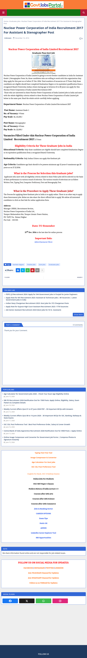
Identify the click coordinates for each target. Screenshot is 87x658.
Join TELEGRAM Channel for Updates (43, 573)
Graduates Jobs (14, 21)
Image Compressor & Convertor (43, 457)
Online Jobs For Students (43, 479)
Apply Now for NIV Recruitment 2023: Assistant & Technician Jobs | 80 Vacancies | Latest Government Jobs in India (41, 299)
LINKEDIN (59, 568)
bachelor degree (18, 265)
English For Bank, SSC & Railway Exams (43, 474)
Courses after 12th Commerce (43, 504)
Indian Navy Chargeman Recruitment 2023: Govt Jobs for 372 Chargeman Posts (37, 303)
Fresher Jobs (31, 265)
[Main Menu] (3, 12)
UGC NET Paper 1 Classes (43, 484)
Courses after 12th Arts (43, 494)
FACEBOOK (28, 568)
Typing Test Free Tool (43, 453)
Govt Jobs (42, 265)
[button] (83, 12)
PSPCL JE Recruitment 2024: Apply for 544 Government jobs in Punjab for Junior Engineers (41, 294)
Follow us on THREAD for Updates (43, 583)
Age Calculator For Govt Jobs (43, 462)
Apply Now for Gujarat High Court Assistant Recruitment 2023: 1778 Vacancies (37, 307)
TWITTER (50, 568)
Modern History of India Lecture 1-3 (43, 489)
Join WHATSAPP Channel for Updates (43, 578)
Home (6, 21)
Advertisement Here (44, 242)
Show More (78, 314)
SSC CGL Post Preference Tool (43, 467)
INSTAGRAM (39, 568)
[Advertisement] (43, 626)
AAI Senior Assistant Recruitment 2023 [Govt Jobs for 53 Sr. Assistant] (33, 310)
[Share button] (42, 270)
